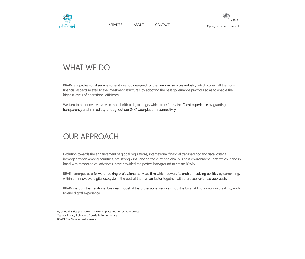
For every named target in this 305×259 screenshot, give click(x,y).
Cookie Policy (97, 215)
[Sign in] (227, 19)
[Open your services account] (223, 26)
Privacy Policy (75, 215)
